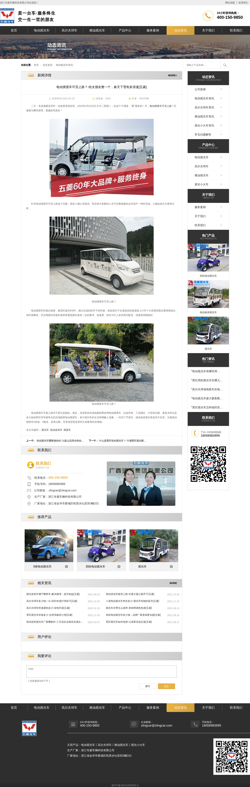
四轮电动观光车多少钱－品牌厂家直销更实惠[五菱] (133, 614)
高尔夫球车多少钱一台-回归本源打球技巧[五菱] (51, 601)
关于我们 (208, 30)
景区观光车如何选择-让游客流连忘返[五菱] (129, 621)
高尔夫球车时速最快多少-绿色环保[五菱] (48, 608)
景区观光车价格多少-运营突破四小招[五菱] (49, 614)
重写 (147, 686)
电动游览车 (56, 429)
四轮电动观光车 (95, 566)
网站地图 (230, 2)
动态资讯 (180, 30)
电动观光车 (41, 30)
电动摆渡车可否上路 (161, 106)
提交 (166, 686)
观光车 (45, 429)
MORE (173, 583)
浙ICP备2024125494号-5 (125, 785)
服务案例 (153, 30)
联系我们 (243, 2)
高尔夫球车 (69, 30)
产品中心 (125, 30)
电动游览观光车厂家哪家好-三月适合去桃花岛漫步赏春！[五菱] (54, 622)
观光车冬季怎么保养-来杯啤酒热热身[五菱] (129, 608)
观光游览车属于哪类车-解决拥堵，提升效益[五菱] (53, 594)
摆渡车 (67, 429)
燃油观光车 (97, 30)
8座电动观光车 (42, 566)
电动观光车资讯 (64, 65)
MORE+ (172, 75)
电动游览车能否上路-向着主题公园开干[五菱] (130, 594)
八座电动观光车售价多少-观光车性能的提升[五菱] (132, 601)
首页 (14, 30)
